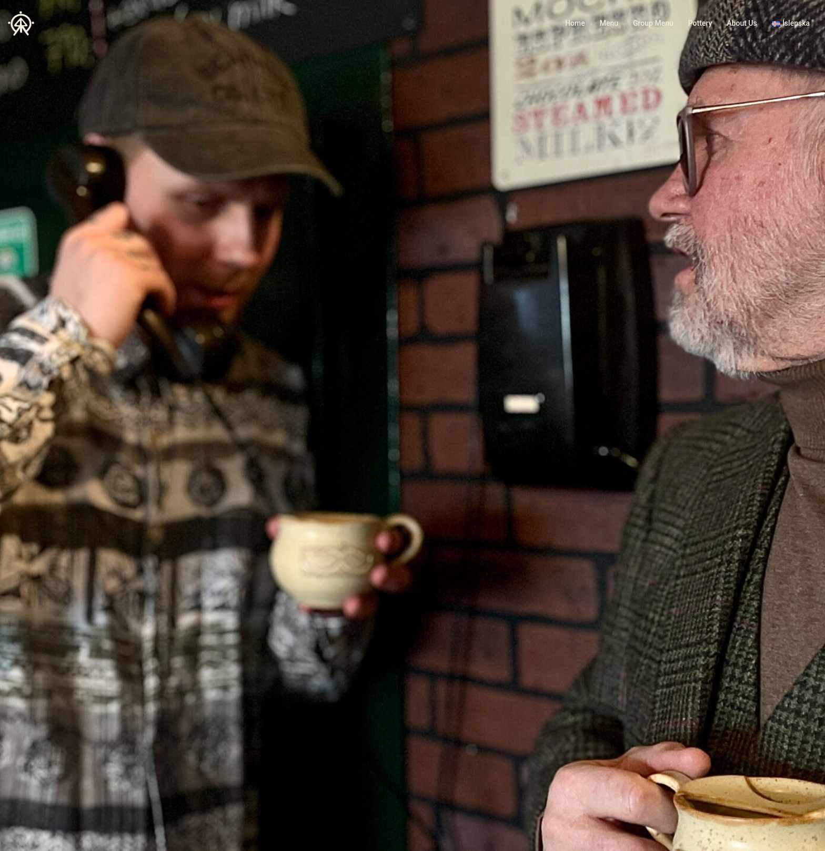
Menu (609, 23)
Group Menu (653, 23)
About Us (742, 23)
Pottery (700, 23)
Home (575, 23)
